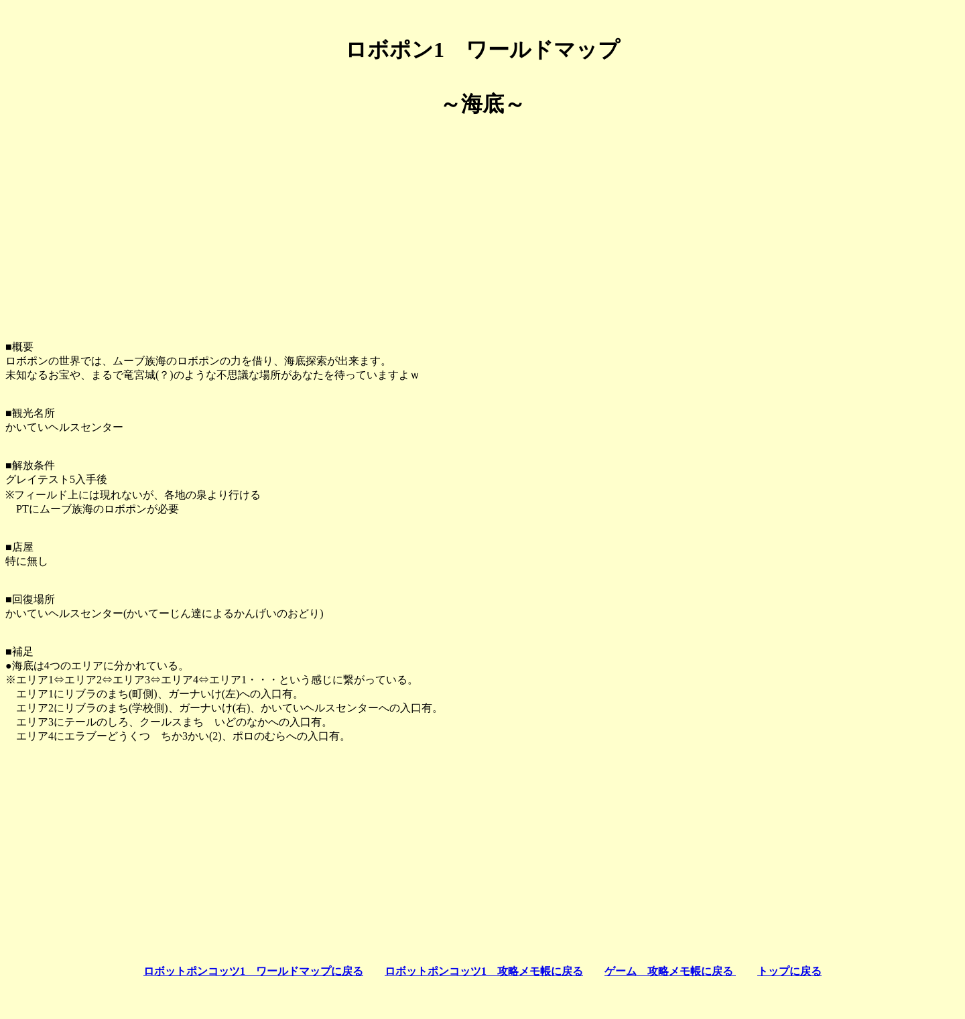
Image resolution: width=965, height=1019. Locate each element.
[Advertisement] (482, 224)
